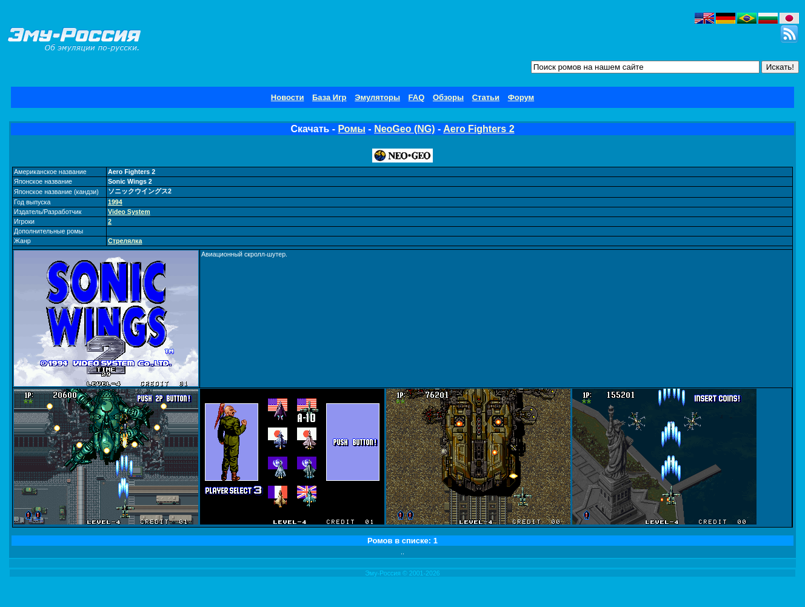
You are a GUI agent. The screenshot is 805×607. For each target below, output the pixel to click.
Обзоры (448, 97)
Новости (287, 97)
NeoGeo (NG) (404, 129)
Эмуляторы (377, 97)
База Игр (329, 97)
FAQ (417, 97)
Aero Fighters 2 (478, 129)
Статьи (485, 97)
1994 (115, 202)
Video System (129, 211)
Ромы (352, 129)
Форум (521, 97)
